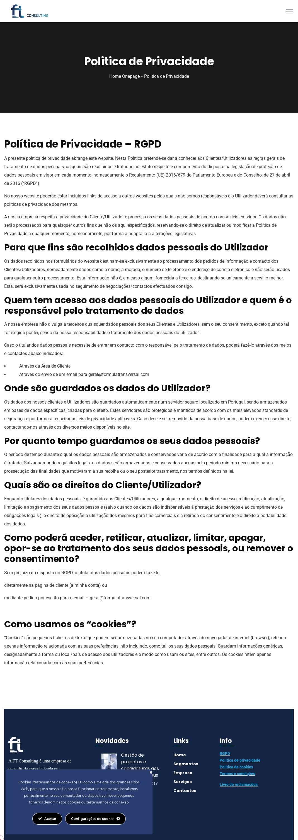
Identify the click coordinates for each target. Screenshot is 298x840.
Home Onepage (124, 76)
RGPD (225, 753)
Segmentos (185, 764)
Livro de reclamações (239, 784)
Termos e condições (237, 773)
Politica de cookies (236, 767)
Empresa (182, 773)
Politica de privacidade (240, 760)
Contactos (184, 790)
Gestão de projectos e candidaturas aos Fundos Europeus (140, 765)
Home (179, 755)
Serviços (182, 782)
